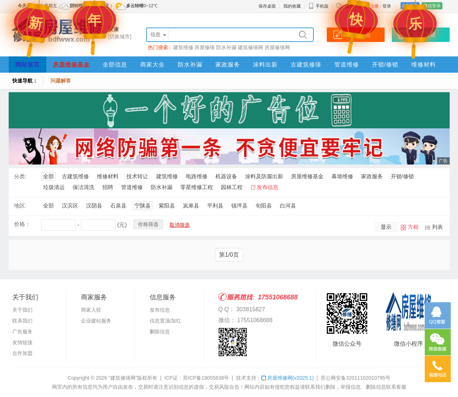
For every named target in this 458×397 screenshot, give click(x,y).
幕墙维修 (342, 176)
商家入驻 (91, 310)
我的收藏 (292, 6)
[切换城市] (120, 36)
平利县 (215, 205)
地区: (20, 205)
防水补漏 (226, 47)
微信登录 (432, 5)
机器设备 (226, 176)
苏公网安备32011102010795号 (355, 378)
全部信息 (115, 64)
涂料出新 (265, 64)
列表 (437, 227)
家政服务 (227, 64)
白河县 (288, 205)
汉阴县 (94, 205)
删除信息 (160, 331)
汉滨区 (70, 205)
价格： (22, 224)
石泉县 (118, 205)
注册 (374, 6)
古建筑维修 (75, 176)
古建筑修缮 (306, 64)
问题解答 (61, 81)
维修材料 (423, 64)
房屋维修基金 (71, 64)
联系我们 (22, 321)
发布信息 (267, 187)
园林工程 (232, 187)
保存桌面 (267, 6)
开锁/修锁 (385, 64)
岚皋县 (191, 205)
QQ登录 (410, 5)
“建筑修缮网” (122, 378)
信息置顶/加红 (165, 321)
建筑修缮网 (250, 47)
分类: (20, 176)
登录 (386, 6)
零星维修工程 (196, 187)
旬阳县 (264, 205)
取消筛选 (180, 225)
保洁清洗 (83, 187)
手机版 (318, 6)
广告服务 (22, 331)
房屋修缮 (204, 47)
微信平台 (354, 6)
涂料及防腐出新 (264, 176)
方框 (413, 227)
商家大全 (152, 64)
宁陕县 (142, 205)
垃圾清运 (54, 187)
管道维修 (346, 64)
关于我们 (22, 310)
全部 (48, 176)
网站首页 (27, 64)
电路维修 (196, 176)
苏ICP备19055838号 (206, 378)
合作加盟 (22, 353)
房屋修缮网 (277, 47)
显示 (386, 227)
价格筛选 (148, 224)
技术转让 (137, 176)
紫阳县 (167, 205)
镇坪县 (239, 205)
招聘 (107, 187)
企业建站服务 (96, 321)
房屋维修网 (287, 378)
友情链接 (22, 342)
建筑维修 (183, 47)
